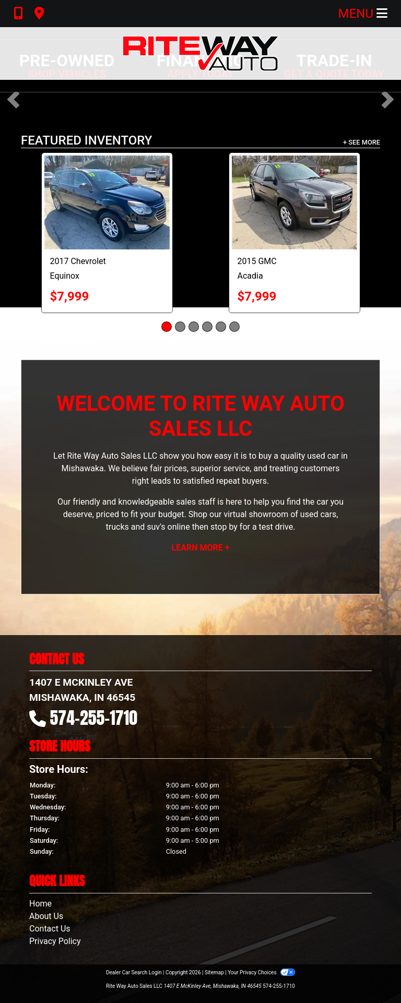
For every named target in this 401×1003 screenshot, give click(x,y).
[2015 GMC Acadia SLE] (294, 202)
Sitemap (214, 972)
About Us (46, 916)
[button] (13, 99)
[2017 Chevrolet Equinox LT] (107, 202)
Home (40, 904)
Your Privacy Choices (261, 972)
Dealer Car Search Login (134, 972)
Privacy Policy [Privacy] (55, 941)
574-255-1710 (94, 718)
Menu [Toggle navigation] (362, 13)
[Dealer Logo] (200, 53)
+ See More (361, 142)
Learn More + (201, 548)
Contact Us (49, 929)
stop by (224, 527)
